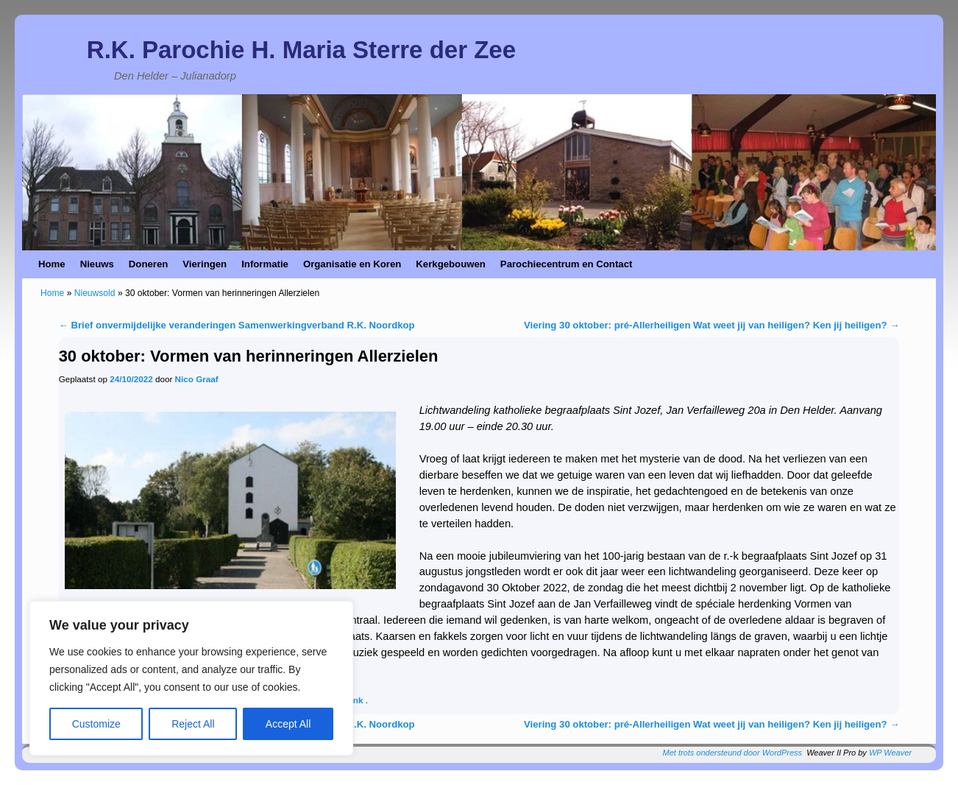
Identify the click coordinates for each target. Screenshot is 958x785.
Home (51, 264)
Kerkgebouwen (451, 264)
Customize (96, 724)
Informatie (264, 264)
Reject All (192, 724)
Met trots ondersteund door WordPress (733, 752)
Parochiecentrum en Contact (566, 264)
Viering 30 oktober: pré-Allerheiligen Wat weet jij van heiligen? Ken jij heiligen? (711, 325)
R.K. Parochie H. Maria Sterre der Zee (301, 49)
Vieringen (204, 264)
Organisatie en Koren (352, 264)
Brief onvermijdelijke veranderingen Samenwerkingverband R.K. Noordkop (237, 325)
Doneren (148, 264)
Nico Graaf (197, 379)
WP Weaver (890, 752)
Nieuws (97, 264)
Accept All (288, 724)
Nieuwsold (95, 293)
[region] (191, 678)
